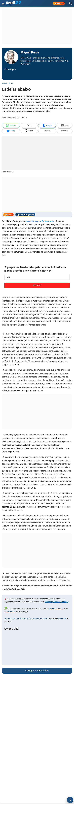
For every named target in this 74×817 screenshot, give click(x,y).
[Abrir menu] (3, 3)
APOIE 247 (58, 3)
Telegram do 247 (56, 608)
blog (10, 83)
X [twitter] (29, 125)
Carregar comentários (37, 670)
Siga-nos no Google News (25, 215)
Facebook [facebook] (47, 125)
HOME (4, 83)
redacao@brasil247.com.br (56, 602)
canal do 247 (10, 611)
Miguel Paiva (30, 52)
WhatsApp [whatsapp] (11, 125)
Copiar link (47, 130)
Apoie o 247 (8, 215)
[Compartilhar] (70, 800)
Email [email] (64, 125)
